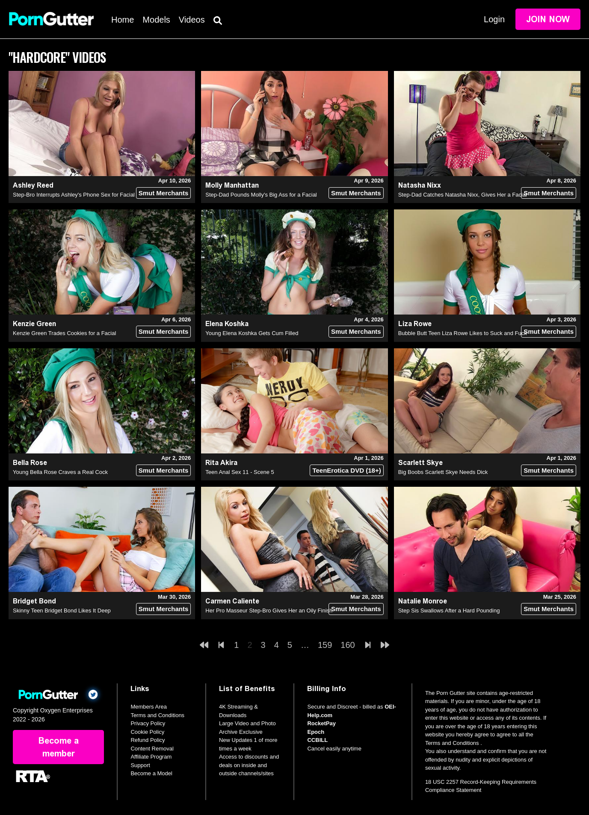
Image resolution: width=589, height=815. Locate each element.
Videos (192, 19)
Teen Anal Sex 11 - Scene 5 (239, 472)
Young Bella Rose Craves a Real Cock (60, 472)
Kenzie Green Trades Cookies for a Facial (64, 333)
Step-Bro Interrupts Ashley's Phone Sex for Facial (74, 194)
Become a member (58, 747)
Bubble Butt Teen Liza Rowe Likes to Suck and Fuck (462, 333)
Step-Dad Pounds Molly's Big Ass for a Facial (261, 194)
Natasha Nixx (419, 185)
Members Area (148, 706)
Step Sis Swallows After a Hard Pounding (449, 610)
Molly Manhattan (232, 185)
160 (347, 645)
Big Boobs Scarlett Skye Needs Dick (443, 472)
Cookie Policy (147, 732)
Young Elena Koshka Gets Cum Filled (251, 333)
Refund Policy (147, 740)
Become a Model (151, 773)
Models (156, 19)
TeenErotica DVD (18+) (346, 470)
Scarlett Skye (420, 463)
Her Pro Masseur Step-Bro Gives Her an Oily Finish (268, 610)
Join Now (548, 19)
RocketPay (321, 723)
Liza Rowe (415, 324)
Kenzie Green (34, 324)
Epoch (315, 732)
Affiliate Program (151, 756)
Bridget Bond (34, 601)
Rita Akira (221, 463)
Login (494, 19)
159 (325, 645)
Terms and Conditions (157, 715)
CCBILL (317, 740)
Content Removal (151, 748)
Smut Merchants (164, 193)
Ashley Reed (33, 185)
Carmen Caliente (232, 601)
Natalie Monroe (422, 601)
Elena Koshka (227, 324)
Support (140, 765)
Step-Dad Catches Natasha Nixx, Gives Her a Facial (462, 194)
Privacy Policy (147, 723)
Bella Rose (30, 463)
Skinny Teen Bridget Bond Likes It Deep (62, 610)
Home (122, 19)
